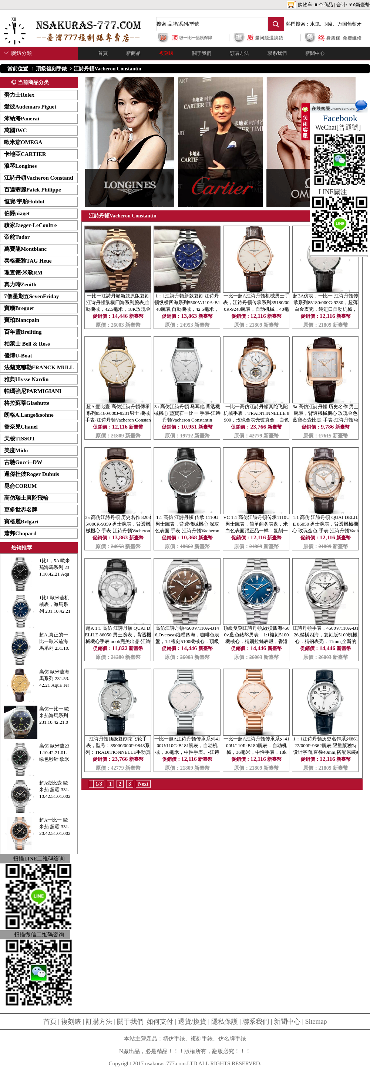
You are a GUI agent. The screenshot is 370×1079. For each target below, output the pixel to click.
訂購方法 (239, 53)
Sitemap (316, 1021)
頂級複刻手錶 (51, 68)
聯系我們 (277, 53)
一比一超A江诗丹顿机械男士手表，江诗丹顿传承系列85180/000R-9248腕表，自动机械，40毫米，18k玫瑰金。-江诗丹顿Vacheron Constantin (256, 309)
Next (143, 784)
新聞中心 (314, 53)
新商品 (133, 53)
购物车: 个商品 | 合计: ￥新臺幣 (334, 4)
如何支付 (160, 1021)
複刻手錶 (202, 1039)
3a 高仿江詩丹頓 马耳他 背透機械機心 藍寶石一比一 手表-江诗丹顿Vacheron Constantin (187, 413)
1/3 (98, 784)
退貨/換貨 (192, 1021)
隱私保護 (224, 1021)
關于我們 (201, 53)
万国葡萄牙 (349, 24)
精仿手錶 (174, 1039)
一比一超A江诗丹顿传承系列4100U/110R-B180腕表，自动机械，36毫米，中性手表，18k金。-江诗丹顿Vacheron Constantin (256, 752)
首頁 (103, 53)
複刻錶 (166, 53)
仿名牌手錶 (232, 1039)
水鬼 (315, 24)
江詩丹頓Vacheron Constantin (107, 68)
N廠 (328, 24)
